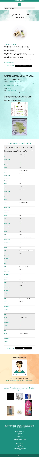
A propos (20, 433)
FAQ (20, 449)
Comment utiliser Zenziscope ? (20, 448)
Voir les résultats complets (9, 62)
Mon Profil (20, 445)
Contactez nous (20, 437)
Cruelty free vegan (14, 90)
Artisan (8, 90)
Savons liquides (19, 81)
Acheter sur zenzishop (23, 66)
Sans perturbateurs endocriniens (13, 85)
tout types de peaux (23, 92)
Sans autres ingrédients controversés (18, 83)
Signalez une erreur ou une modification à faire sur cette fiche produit (19, 380)
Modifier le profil (20, 446)
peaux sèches (16, 92)
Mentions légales (20, 436)
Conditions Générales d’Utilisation (20, 439)
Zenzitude (9, 88)
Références (20, 434)
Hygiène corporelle (12, 81)
